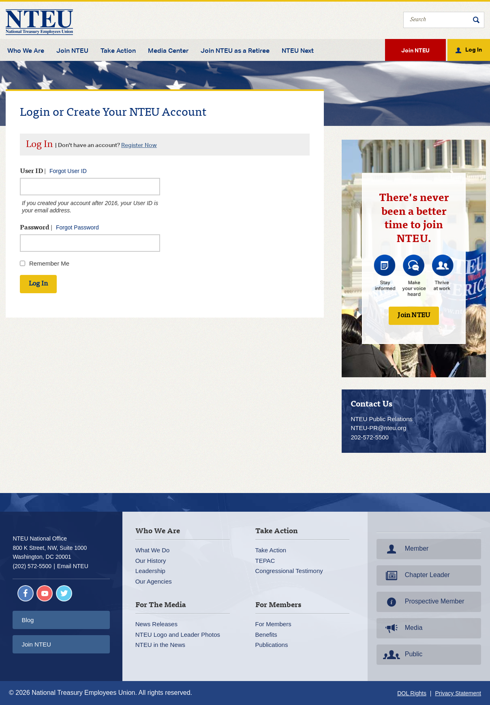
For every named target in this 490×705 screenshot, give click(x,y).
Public (402, 654)
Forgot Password (77, 227)
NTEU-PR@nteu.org (378, 427)
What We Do (152, 550)
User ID (53, 171)
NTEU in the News (160, 644)
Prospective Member (422, 601)
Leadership (150, 570)
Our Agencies (153, 581)
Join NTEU (72, 51)
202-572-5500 (369, 437)
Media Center (168, 51)
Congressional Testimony (289, 570)
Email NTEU (72, 566)
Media (402, 628)
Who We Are (25, 51)
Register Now (139, 144)
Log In (473, 49)
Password (59, 227)
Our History (150, 560)
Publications (271, 644)
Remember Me (49, 263)
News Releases (156, 624)
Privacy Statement (458, 693)
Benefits (266, 634)
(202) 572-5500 (32, 566)
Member (405, 549)
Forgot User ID (68, 171)
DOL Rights (411, 693)
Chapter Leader (415, 575)
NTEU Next (298, 51)
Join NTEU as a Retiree (235, 51)
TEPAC (265, 560)
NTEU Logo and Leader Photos (177, 634)
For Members (273, 624)
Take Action (118, 51)
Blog (27, 619)
